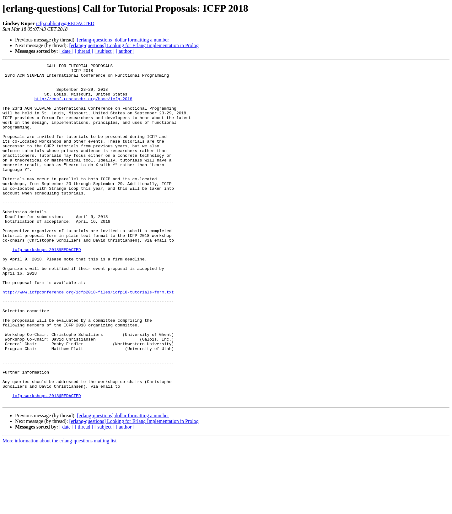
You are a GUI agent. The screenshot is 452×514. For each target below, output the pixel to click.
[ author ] (125, 51)
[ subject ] (104, 51)
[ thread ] (84, 51)
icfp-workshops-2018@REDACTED (46, 287)
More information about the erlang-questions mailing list (59, 508)
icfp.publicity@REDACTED (65, 23)
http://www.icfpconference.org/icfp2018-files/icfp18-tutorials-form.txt (88, 338)
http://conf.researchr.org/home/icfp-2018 (83, 106)
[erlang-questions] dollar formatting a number (123, 39)
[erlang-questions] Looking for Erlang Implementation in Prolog (133, 45)
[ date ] (66, 51)
